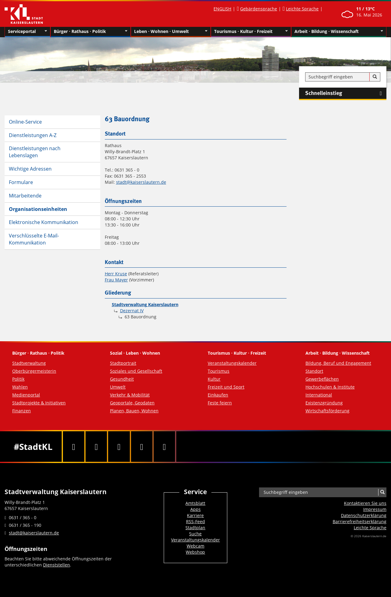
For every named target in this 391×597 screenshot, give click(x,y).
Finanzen (21, 411)
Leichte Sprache (302, 9)
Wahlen (20, 387)
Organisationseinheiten (38, 209)
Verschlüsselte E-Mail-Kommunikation (34, 239)
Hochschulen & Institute (330, 387)
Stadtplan (195, 527)
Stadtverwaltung (29, 363)
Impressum (374, 509)
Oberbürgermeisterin (34, 371)
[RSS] (164, 446)
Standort (314, 371)
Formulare (21, 182)
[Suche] (375, 77)
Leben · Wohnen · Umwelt (171, 31)
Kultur (214, 379)
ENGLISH (222, 9)
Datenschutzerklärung (363, 515)
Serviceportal (27, 31)
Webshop (195, 552)
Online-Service (25, 121)
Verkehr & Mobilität (130, 395)
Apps (195, 509)
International (318, 395)
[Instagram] (141, 446)
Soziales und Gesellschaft (136, 371)
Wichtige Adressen (30, 168)
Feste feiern (220, 403)
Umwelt (118, 387)
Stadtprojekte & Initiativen (39, 403)
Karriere (195, 515)
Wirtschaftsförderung (327, 411)
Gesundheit (122, 379)
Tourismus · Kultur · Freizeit (251, 31)
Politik (18, 379)
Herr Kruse (116, 274)
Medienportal (26, 395)
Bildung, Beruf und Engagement (338, 363)
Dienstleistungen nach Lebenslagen (34, 152)
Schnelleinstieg (345, 93)
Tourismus (218, 371)
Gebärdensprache (258, 9)
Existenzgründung (324, 403)
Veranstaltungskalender (232, 363)
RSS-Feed (195, 521)
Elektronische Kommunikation (43, 222)
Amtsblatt (195, 503)
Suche (195, 534)
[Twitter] (96, 446)
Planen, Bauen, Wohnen (134, 411)
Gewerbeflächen (322, 379)
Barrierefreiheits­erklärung (359, 521)
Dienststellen (56, 565)
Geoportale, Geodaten (132, 403)
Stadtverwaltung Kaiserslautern (145, 304)
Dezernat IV (132, 310)
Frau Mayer (116, 280)
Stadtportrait (123, 363)
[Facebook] (73, 446)
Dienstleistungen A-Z (33, 135)
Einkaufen (218, 395)
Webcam (195, 546)
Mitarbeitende (25, 195)
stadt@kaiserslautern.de (141, 182)
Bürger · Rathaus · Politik (90, 31)
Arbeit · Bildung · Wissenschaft (338, 31)
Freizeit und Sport (226, 387)
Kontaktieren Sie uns (365, 503)
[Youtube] (119, 446)
